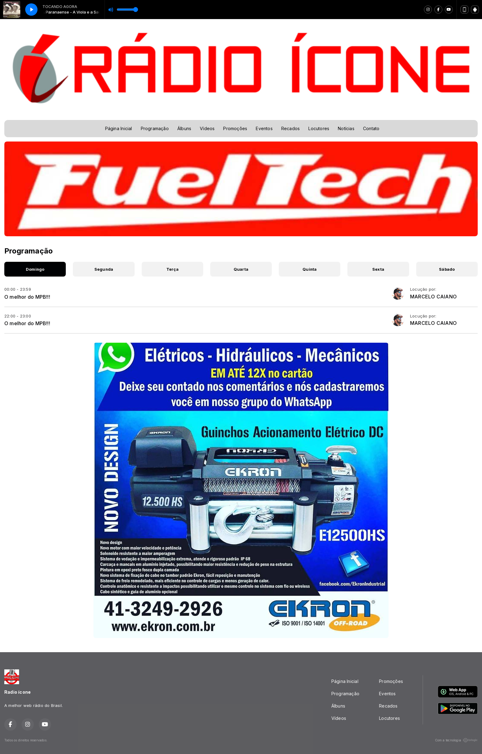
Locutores (318, 128)
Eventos (264, 128)
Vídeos (207, 128)
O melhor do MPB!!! (27, 297)
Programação (155, 128)
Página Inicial (118, 128)
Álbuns (184, 128)
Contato (371, 128)
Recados (290, 128)
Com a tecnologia (456, 740)
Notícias (346, 128)
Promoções (235, 128)
